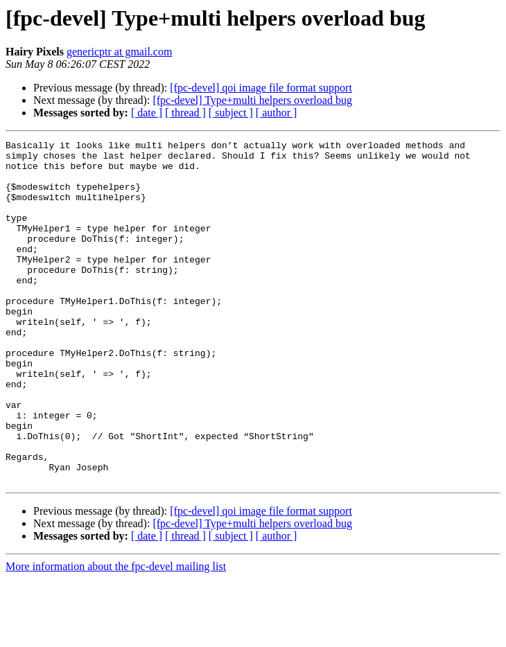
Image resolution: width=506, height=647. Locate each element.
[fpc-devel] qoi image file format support (261, 88)
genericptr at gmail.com (119, 51)
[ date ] (146, 112)
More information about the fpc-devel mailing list (116, 635)
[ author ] (276, 112)
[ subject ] (231, 112)
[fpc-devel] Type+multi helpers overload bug (252, 100)
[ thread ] (185, 112)
